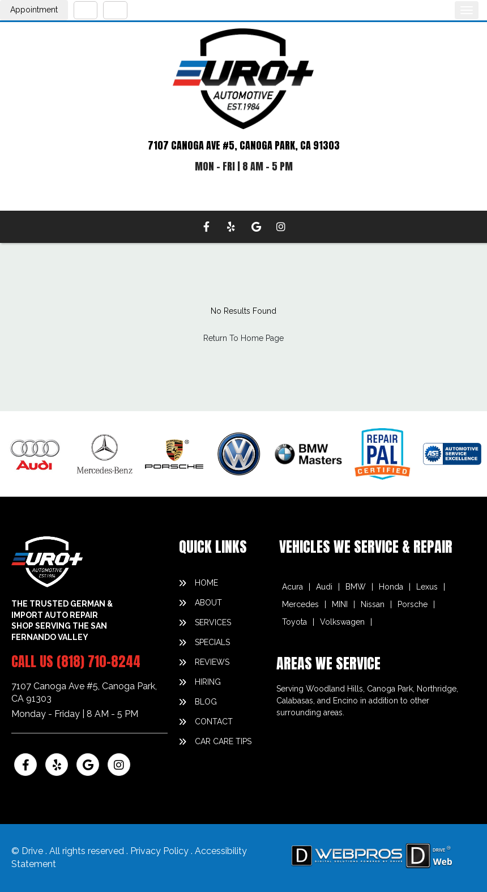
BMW (355, 586)
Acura (292, 586)
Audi (324, 586)
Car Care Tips (223, 741)
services (213, 622)
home (206, 582)
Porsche (413, 604)
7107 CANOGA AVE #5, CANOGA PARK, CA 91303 (244, 145)
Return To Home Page (243, 338)
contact (214, 721)
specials (212, 642)
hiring (208, 681)
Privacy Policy (160, 851)
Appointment (34, 9)
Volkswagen (342, 621)
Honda (391, 586)
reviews (212, 662)
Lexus (427, 586)
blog (206, 701)
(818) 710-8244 (98, 661)
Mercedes (300, 604)
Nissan (373, 604)
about (208, 602)
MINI (340, 604)
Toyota (294, 621)
